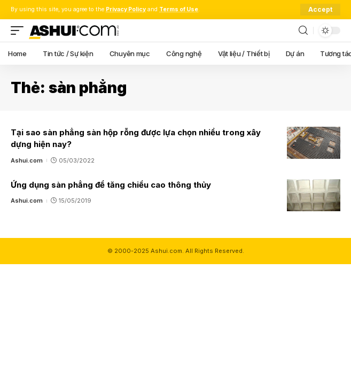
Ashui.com (27, 160)
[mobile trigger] (20, 30)
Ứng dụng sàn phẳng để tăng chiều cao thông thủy (111, 185)
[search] (303, 30)
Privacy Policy (126, 9)
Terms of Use (178, 9)
